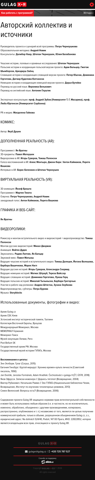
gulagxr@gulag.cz (35, 451)
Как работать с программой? (17, 13)
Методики (89, 13)
